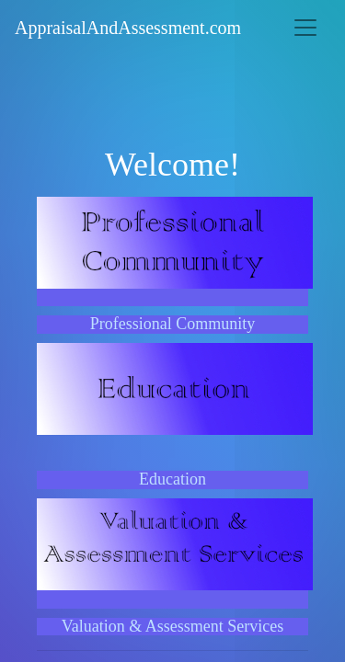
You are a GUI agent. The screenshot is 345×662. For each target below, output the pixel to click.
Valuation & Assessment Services (172, 626)
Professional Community (173, 323)
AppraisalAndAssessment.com (128, 27)
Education (172, 479)
